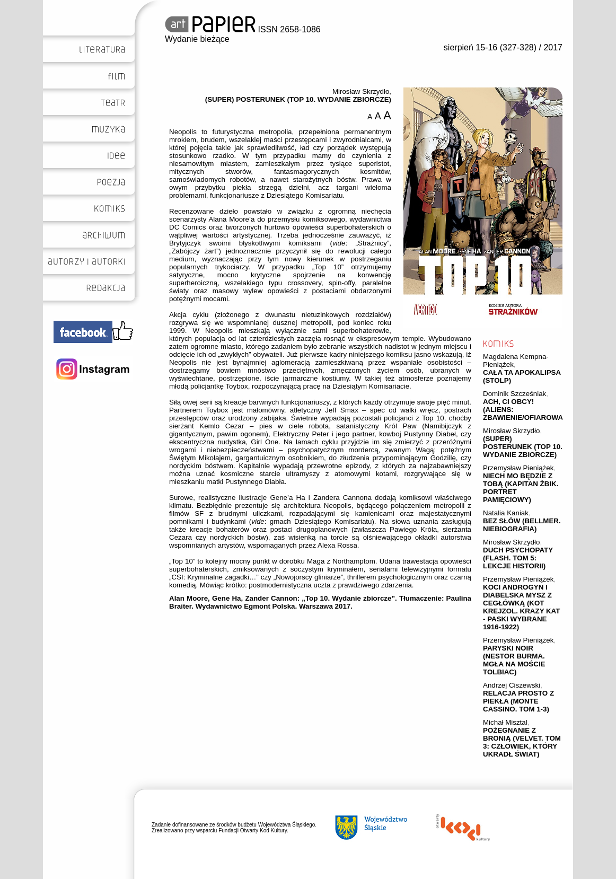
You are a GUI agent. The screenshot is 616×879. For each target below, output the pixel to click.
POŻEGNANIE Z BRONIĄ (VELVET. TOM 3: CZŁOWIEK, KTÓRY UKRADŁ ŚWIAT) (522, 742)
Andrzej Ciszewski (511, 685)
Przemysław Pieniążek (518, 468)
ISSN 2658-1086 (243, 29)
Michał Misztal (505, 722)
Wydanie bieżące (197, 38)
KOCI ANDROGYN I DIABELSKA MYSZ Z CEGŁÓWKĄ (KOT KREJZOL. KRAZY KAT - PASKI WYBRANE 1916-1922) (521, 607)
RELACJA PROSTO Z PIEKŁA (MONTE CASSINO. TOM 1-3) (518, 701)
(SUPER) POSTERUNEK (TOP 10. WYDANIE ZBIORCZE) (522, 447)
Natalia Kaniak (506, 513)
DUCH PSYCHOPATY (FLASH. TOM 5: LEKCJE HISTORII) (518, 558)
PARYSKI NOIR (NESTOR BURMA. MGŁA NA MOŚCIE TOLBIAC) (514, 660)
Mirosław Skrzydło (511, 431)
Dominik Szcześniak (514, 394)
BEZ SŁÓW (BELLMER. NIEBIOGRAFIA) (522, 525)
